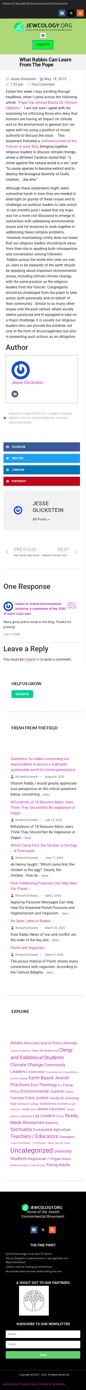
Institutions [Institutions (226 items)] (48, 1104)
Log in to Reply (11, 634)
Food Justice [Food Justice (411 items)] (36, 1097)
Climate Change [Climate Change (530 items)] (26, 1064)
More (46, 794)
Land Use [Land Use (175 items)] (26, 1116)
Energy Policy (19, 418)
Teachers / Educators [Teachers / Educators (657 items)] (34, 1136)
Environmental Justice (49, 418)
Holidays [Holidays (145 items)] (34, 1104)
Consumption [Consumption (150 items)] (70, 1072)
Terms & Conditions (52, 1384)
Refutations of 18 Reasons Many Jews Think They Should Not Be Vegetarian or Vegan (43, 807)
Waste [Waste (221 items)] (66, 1159)
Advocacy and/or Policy (27, 413)
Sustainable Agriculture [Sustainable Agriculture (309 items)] (52, 1129)
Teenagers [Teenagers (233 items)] (67, 1137)
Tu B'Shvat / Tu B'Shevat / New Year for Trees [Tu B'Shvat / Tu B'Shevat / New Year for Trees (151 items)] (44, 1143)
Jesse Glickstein (27, 382)
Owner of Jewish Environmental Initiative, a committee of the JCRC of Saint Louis (34, 609)
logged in (32, 659)
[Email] (14, 394)
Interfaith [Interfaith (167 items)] (62, 1103)
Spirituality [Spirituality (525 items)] (21, 1129)
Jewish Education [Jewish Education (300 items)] (51, 1109)
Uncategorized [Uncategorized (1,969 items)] (31, 1150)
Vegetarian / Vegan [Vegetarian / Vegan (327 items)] (44, 1158)
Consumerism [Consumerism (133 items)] (54, 1072)
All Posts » (41, 519)
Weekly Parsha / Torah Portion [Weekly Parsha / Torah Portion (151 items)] (27, 1165)
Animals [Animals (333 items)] (70, 1043)
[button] (43, 35)
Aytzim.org (10, 1384)
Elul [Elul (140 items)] (60, 1085)
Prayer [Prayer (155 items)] (60, 1116)
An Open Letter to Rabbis (31, 921)
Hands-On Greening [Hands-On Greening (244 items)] (64, 1098)
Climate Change (59, 413)
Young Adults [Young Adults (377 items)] (58, 1164)
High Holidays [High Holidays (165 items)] (19, 1103)
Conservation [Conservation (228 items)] (35, 1072)
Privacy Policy (28, 1384)
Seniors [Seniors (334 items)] (51, 1122)
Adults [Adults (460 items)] (16, 1042)
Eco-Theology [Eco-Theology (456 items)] (44, 1084)
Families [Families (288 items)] (17, 1098)
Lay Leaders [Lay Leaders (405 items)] (44, 1115)
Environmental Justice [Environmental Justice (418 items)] (42, 1091)
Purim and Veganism (27, 948)
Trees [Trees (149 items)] (13, 1143)
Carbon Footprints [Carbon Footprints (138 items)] (20, 1050)
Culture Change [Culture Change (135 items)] (19, 1078)
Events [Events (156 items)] (69, 1091)
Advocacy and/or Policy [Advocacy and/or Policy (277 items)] (43, 1043)
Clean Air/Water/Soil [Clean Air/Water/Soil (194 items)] (45, 1050)
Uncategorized (20, 422)
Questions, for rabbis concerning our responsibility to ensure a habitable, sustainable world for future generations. (43, 764)
